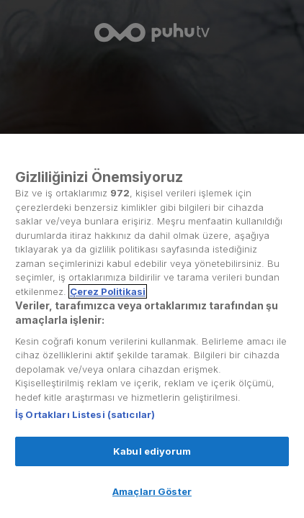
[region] (152, 326)
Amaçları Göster (152, 491)
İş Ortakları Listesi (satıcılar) (85, 414)
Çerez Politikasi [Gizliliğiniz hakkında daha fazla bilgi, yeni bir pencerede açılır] (108, 291)
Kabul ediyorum (152, 451)
